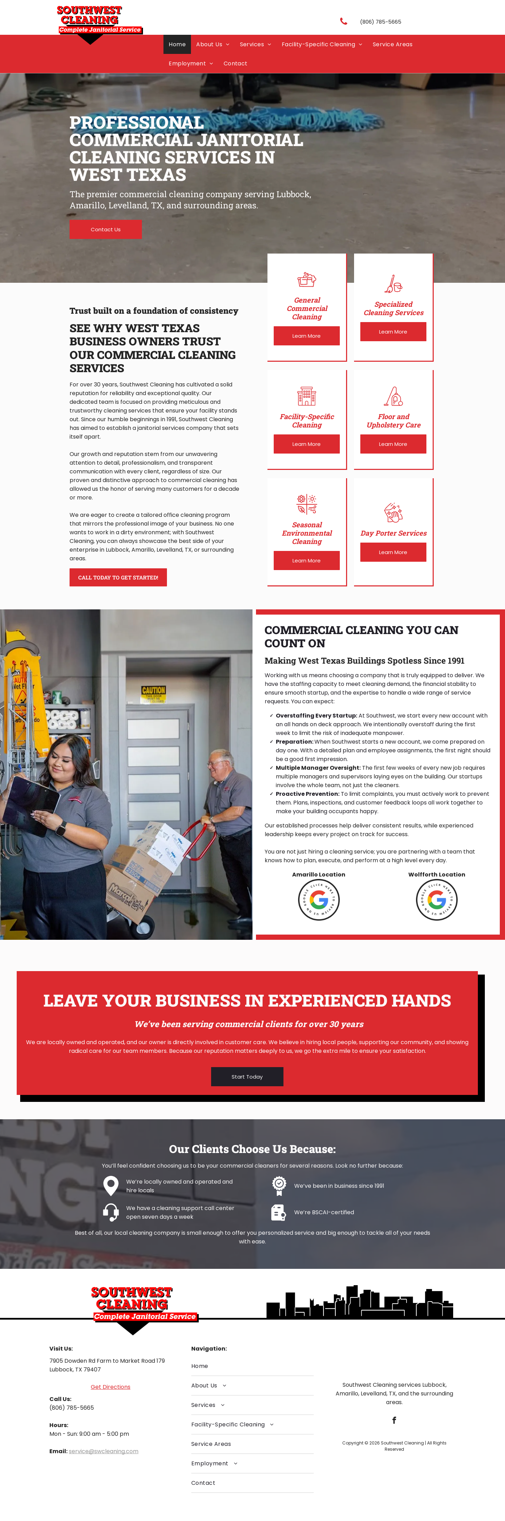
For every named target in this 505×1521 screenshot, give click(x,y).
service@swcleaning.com (103, 1451)
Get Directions (110, 1387)
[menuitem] (177, 44)
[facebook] (394, 1421)
